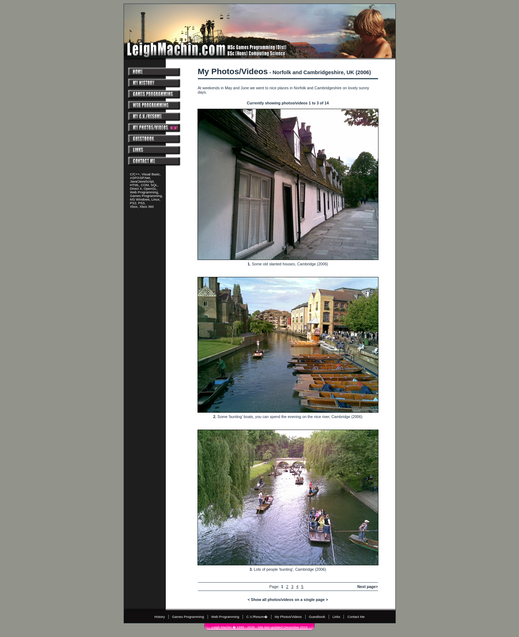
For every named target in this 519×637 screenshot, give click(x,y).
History (159, 617)
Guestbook (317, 617)
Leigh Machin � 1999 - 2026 (233, 627)
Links (336, 617)
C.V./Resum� (257, 617)
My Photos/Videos (288, 617)
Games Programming (188, 617)
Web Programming (225, 617)
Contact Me (356, 617)
